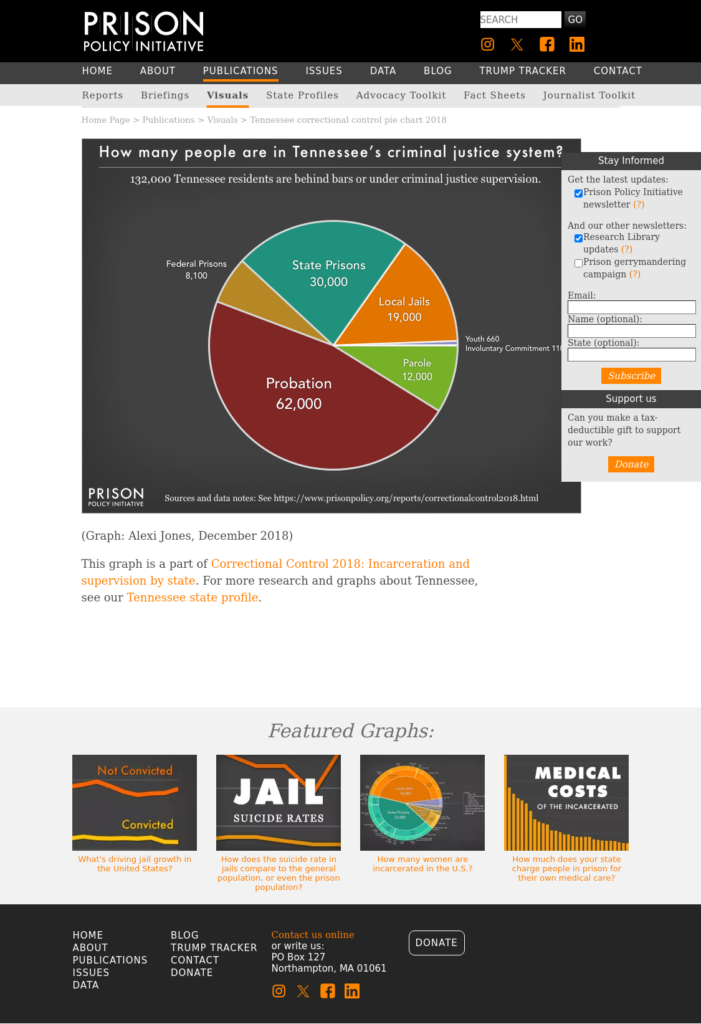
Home (88, 935)
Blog (185, 935)
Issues (91, 973)
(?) (638, 204)
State (603, 343)
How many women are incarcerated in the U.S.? (422, 863)
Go (575, 20)
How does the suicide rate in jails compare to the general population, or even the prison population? (278, 873)
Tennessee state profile (193, 597)
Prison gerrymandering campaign (630, 268)
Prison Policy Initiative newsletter (628, 198)
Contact (195, 960)
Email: (582, 295)
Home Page (106, 120)
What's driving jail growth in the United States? (134, 863)
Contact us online (313, 934)
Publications (169, 120)
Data (86, 985)
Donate (631, 464)
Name (605, 319)
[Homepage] (143, 31)
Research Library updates (617, 243)
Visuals (222, 120)
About (90, 948)
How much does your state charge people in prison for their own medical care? (566, 868)
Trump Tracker (214, 948)
